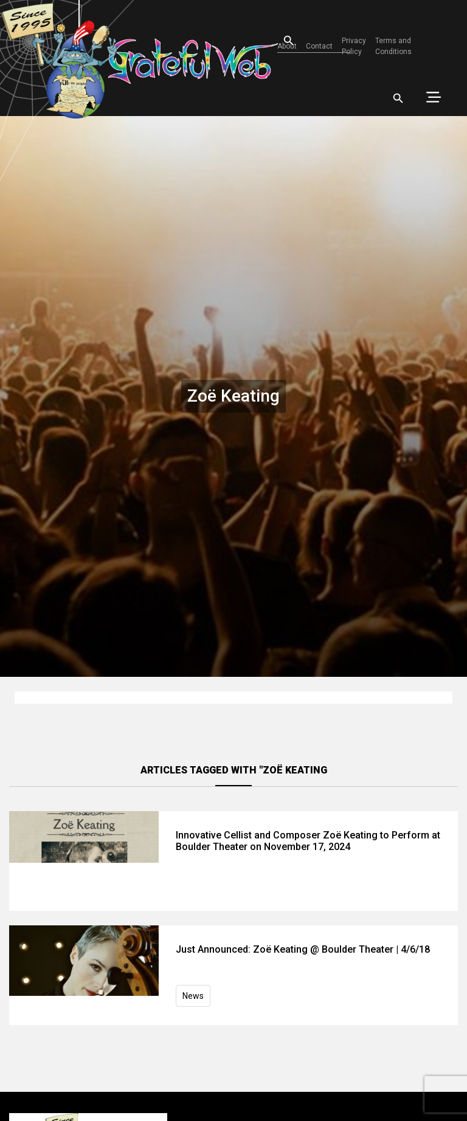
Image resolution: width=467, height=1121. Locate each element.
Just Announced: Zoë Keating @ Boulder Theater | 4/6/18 (303, 949)
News (193, 996)
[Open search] (277, 41)
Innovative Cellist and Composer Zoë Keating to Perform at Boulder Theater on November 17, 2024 (308, 840)
